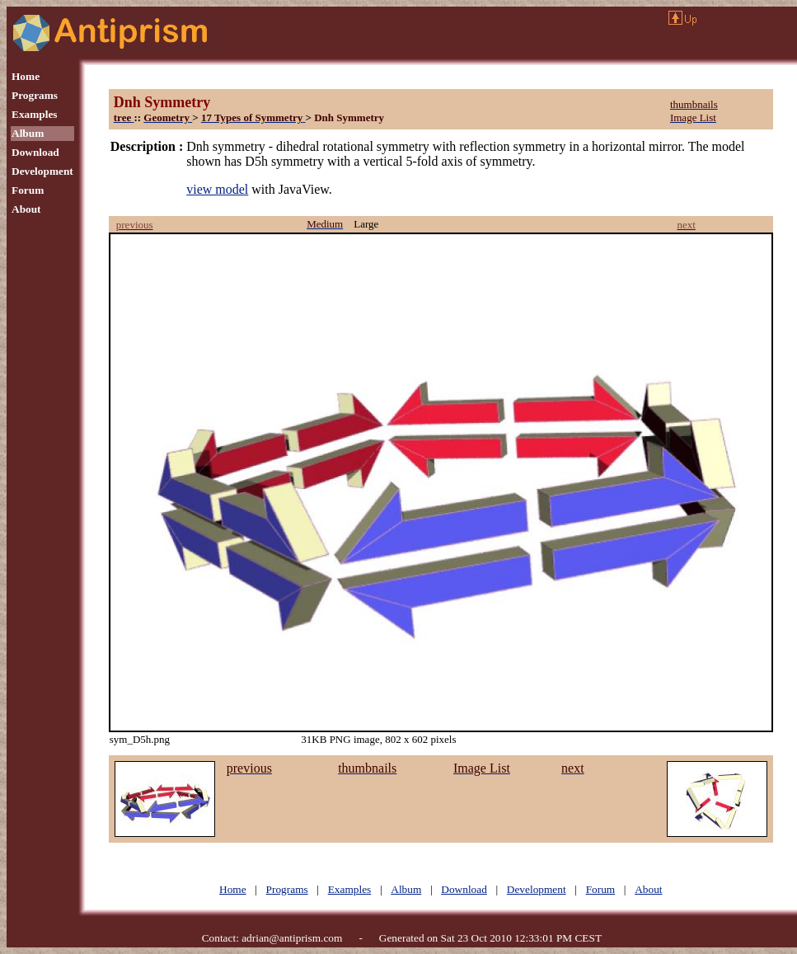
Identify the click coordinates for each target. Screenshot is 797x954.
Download (35, 152)
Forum (28, 190)
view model (217, 189)
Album (28, 133)
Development (42, 171)
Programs (35, 95)
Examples (35, 114)
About (26, 209)
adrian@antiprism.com (291, 938)
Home (26, 76)
